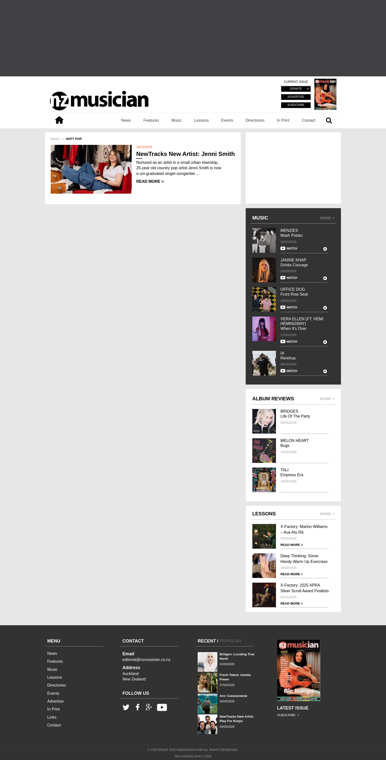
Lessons (201, 120)
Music (176, 120)
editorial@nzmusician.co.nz (147, 660)
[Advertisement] (193, 38)
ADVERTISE (296, 97)
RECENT (207, 641)
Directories (255, 120)
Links (51, 717)
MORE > (327, 218)
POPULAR (230, 641)
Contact (308, 120)
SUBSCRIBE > (288, 715)
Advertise (55, 701)
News (126, 120)
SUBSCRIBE (295, 105)
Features (151, 120)
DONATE (296, 89)
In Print (283, 120)
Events (227, 120)
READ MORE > (150, 181)
